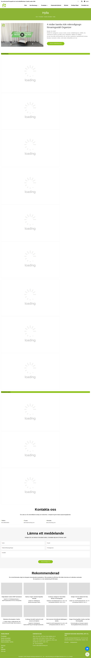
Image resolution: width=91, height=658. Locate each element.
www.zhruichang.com (51, 522)
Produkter (44, 5)
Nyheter (66, 5)
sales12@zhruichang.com (42, 645)
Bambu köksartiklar (6, 640)
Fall (2, 647)
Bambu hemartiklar (6, 638)
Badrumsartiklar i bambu (7, 642)
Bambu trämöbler (48, 16)
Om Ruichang (33, 5)
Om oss (3, 651)
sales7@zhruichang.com (29, 522)
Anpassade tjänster (56, 5)
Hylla (54, 16)
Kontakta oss (85, 5)
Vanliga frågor (75, 5)
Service (3, 645)
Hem (25, 5)
